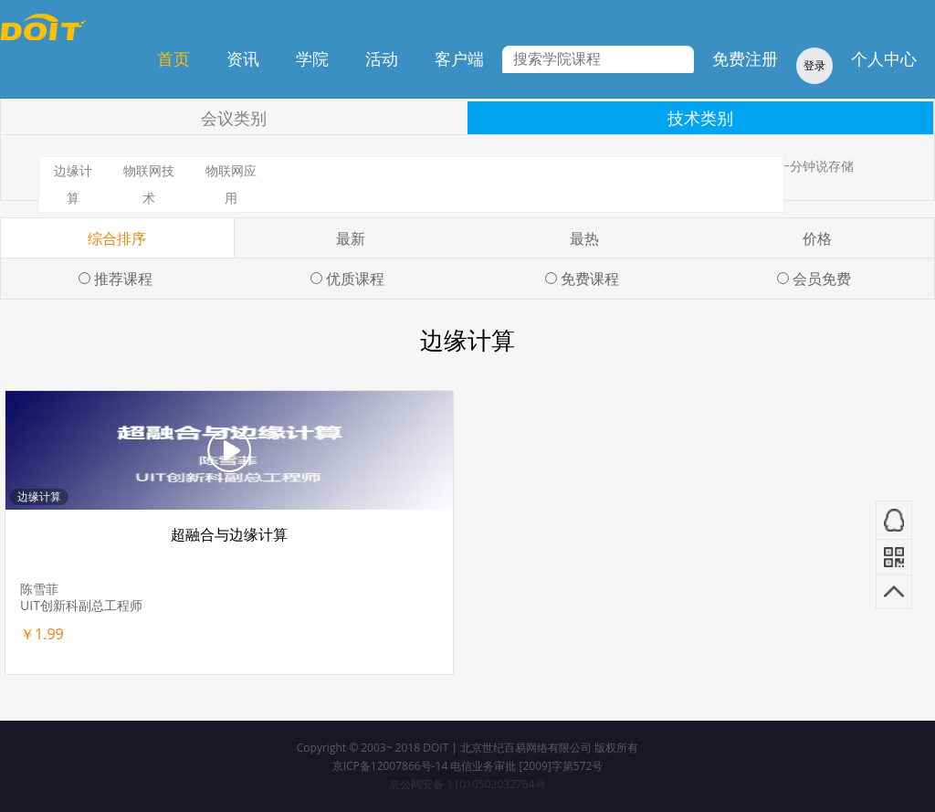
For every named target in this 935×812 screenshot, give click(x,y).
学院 (312, 58)
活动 (381, 58)
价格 (817, 238)
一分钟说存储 (815, 165)
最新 (350, 238)
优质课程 (355, 279)
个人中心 (884, 58)
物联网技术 (148, 184)
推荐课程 (123, 279)
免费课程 (590, 279)
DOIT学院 (43, 27)
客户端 (459, 58)
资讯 (242, 58)
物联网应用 (231, 184)
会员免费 (822, 279)
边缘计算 (73, 184)
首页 (173, 58)
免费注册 (745, 58)
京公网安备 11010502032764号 (467, 784)
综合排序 (117, 238)
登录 (814, 65)
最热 (584, 238)
